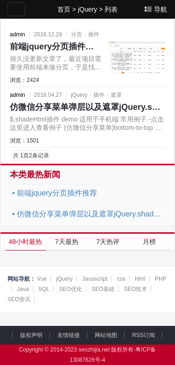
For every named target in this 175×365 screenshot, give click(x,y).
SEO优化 (70, 289)
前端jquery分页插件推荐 (56, 46)
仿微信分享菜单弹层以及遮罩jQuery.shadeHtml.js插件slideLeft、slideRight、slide (91, 214)
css (121, 279)
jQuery (87, 9)
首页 (63, 9)
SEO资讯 (18, 299)
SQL (43, 289)
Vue (42, 279)
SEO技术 (135, 289)
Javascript (94, 279)
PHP (161, 279)
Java (22, 289)
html (140, 279)
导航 (160, 9)
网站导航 (18, 279)
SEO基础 (102, 289)
